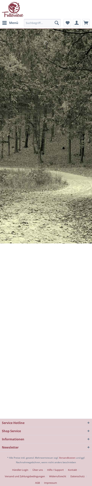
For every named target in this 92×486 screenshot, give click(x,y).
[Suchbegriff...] (42, 23)
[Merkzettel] (67, 23)
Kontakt (72, 470)
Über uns (37, 470)
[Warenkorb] (86, 23)
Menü (10, 22)
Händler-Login (20, 470)
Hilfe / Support (55, 470)
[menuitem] (10, 23)
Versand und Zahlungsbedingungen (25, 476)
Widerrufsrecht (57, 476)
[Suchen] (57, 23)
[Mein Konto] (76, 23)
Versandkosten (67, 457)
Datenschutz (77, 476)
